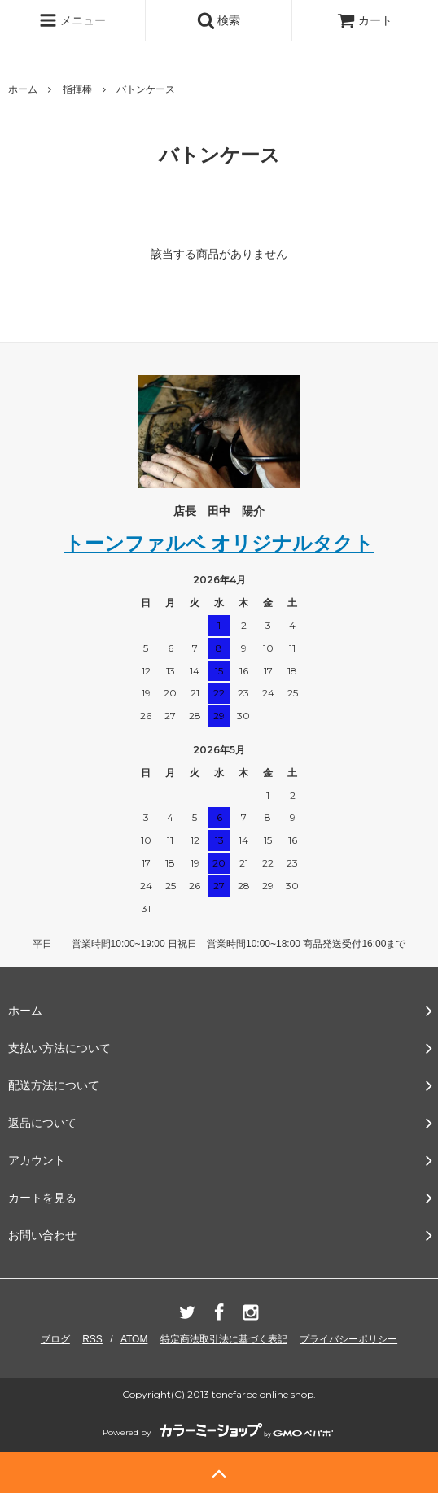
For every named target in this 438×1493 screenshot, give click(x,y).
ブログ (55, 1339)
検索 (219, 20)
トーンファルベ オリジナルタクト (219, 543)
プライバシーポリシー (348, 1339)
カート (364, 20)
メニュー (72, 20)
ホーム (22, 89)
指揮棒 (77, 89)
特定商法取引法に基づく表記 (223, 1339)
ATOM (134, 1339)
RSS (92, 1339)
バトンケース (145, 89)
